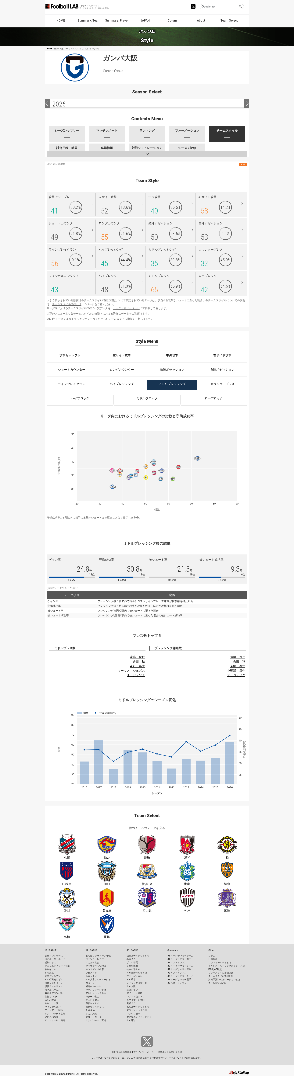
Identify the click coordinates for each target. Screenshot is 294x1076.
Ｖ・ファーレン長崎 (55, 1020)
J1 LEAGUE (50, 950)
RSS (243, 164)
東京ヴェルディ (53, 976)
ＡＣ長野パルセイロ (137, 972)
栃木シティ (91, 976)
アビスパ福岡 (51, 1017)
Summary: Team (89, 20)
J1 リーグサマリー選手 (179, 959)
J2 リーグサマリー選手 (179, 969)
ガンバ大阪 (50, 1000)
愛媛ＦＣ (131, 1003)
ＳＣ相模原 (132, 966)
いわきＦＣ (91, 972)
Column (173, 20)
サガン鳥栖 (91, 1013)
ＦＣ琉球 (131, 1020)
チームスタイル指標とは (66, 304)
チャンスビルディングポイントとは (226, 966)
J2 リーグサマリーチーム (180, 966)
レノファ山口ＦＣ (136, 996)
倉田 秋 (139, 661)
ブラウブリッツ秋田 (96, 966)
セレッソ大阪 (51, 1003)
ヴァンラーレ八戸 (95, 959)
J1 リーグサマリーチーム (180, 955)
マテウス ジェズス (131, 670)
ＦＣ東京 (49, 972)
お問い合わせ (175, 1052)
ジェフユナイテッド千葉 (57, 966)
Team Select (229, 20)
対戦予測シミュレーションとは (224, 979)
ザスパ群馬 (132, 962)
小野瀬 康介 (236, 670)
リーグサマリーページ (126, 308)
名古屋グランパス (54, 993)
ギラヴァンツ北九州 (137, 1010)
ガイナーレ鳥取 (134, 993)
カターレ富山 (92, 996)
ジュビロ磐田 (92, 1000)
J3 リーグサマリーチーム (180, 976)
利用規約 (116, 1052)
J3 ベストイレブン (177, 983)
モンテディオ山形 (95, 969)
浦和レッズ (50, 962)
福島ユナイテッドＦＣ (138, 955)
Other (211, 950)
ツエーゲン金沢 (134, 976)
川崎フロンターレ (54, 983)
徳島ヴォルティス (95, 1006)
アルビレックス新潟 (96, 993)
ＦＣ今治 (90, 1010)
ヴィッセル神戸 (53, 1006)
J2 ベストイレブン (177, 972)
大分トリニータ (94, 1017)
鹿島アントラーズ (54, 955)
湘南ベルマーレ (94, 986)
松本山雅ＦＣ (133, 969)
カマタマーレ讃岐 (136, 1000)
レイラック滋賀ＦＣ (137, 983)
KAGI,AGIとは (215, 969)
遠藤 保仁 (137, 657)
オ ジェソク (136, 675)
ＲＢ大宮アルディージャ (98, 979)
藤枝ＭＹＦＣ (92, 1003)
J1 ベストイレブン (177, 962)
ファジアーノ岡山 (54, 1010)
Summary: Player (117, 20)
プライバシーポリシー (144, 1052)
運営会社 (162, 1052)
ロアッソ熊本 (133, 1013)
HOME (60, 20)
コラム (211, 955)
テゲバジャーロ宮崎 (96, 1020)
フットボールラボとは (219, 962)
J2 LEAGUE (91, 950)
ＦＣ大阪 (131, 986)
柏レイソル (50, 969)
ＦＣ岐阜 (131, 979)
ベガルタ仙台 (92, 962)
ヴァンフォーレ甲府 (96, 989)
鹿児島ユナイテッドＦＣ (139, 1017)
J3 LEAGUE (132, 950)
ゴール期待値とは (217, 983)
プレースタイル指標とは (220, 972)
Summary (172, 950)
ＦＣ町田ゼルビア (54, 979)
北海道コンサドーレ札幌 (98, 955)
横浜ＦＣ (90, 983)
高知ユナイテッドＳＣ (138, 1006)
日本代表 (212, 959)
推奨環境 (127, 1052)
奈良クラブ (132, 989)
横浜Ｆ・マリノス (54, 986)
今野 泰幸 (137, 666)
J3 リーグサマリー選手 (179, 979)
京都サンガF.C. (52, 996)
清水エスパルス (53, 989)
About (201, 20)
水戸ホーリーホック (55, 959)
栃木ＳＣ (131, 959)
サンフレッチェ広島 (55, 1013)
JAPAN (145, 20)
